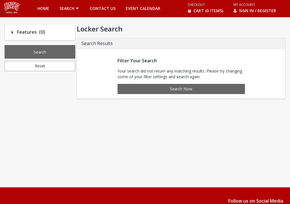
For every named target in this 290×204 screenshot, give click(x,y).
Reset (40, 66)
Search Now (181, 89)
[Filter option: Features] (12, 32)
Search (40, 52)
